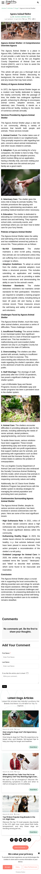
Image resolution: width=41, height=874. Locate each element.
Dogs (16, 8)
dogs (12, 542)
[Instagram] (16, 840)
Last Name (5, 662)
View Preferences (30, 867)
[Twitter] (20, 840)
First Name (6, 653)
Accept (7, 867)
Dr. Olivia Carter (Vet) (21, 17)
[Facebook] (12, 840)
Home (4, 8)
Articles (10, 8)
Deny (18, 867)
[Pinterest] (25, 840)
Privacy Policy (20, 872)
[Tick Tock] (29, 840)
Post (4, 686)
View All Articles (21, 847)
